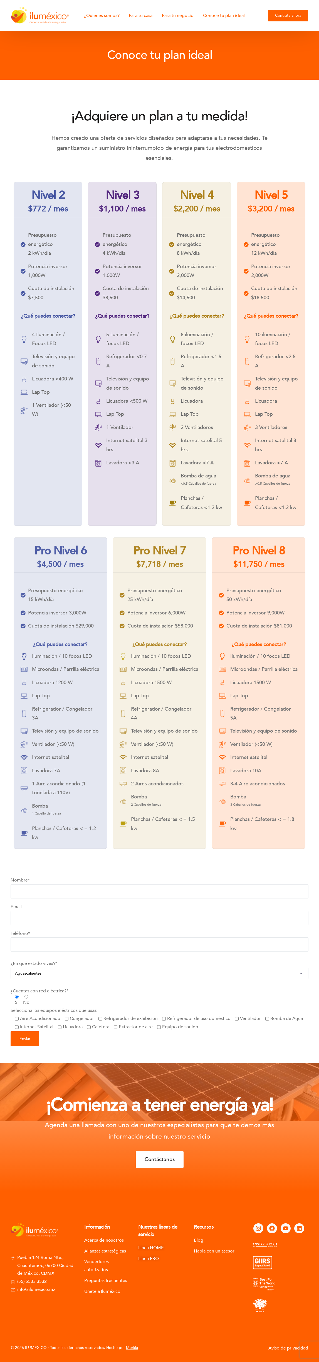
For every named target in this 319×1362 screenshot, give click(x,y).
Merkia (132, 1347)
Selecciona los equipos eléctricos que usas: (157, 1030)
